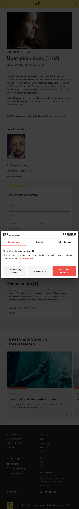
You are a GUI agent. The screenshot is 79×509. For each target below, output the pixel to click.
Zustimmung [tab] (14, 242)
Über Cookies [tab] (65, 242)
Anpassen (39, 271)
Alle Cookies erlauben (64, 271)
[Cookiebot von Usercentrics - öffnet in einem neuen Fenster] (65, 235)
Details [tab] (39, 242)
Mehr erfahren (27, 258)
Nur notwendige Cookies (15, 271)
